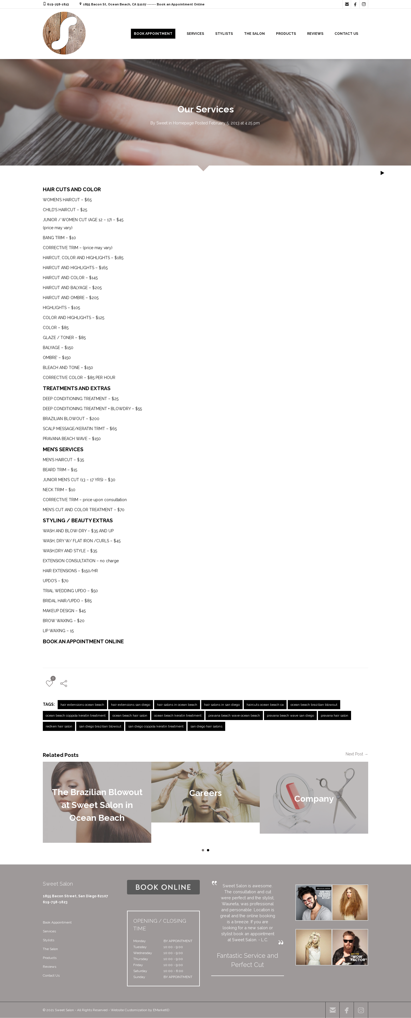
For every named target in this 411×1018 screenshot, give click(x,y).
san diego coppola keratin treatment (156, 726)
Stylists (48, 940)
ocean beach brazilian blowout (314, 705)
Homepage (183, 123)
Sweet (162, 123)
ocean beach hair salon (129, 715)
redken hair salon (59, 726)
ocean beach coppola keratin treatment (76, 715)
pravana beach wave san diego (290, 715)
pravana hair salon (334, 715)
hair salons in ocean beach (177, 705)
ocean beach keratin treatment (178, 715)
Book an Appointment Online (181, 4)
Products (50, 958)
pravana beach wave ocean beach (234, 715)
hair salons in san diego (222, 705)
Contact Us (51, 975)
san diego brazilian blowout (100, 726)
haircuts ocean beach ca (265, 705)
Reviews (49, 967)
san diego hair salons (206, 726)
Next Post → (357, 754)
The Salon (50, 949)
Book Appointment (57, 922)
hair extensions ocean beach (82, 705)
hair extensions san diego (130, 705)
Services (49, 931)
